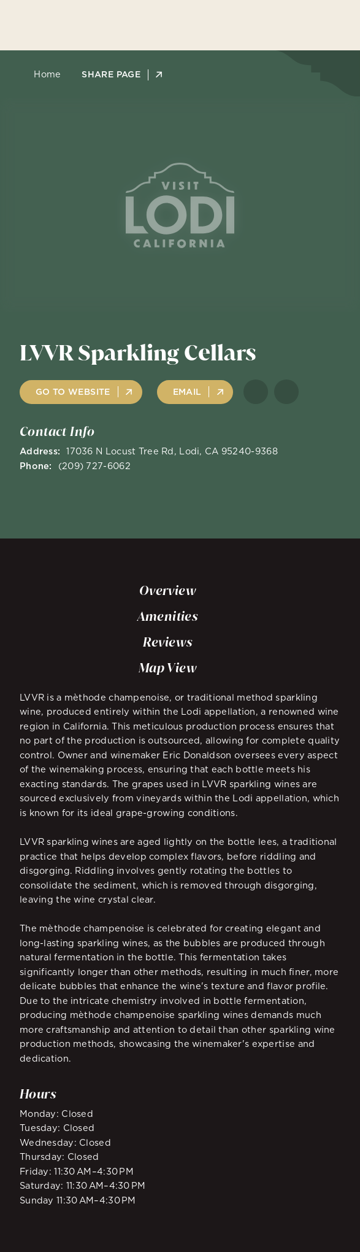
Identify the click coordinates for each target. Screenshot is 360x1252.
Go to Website (73, 392)
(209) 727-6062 (94, 466)
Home (44, 74)
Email (187, 392)
